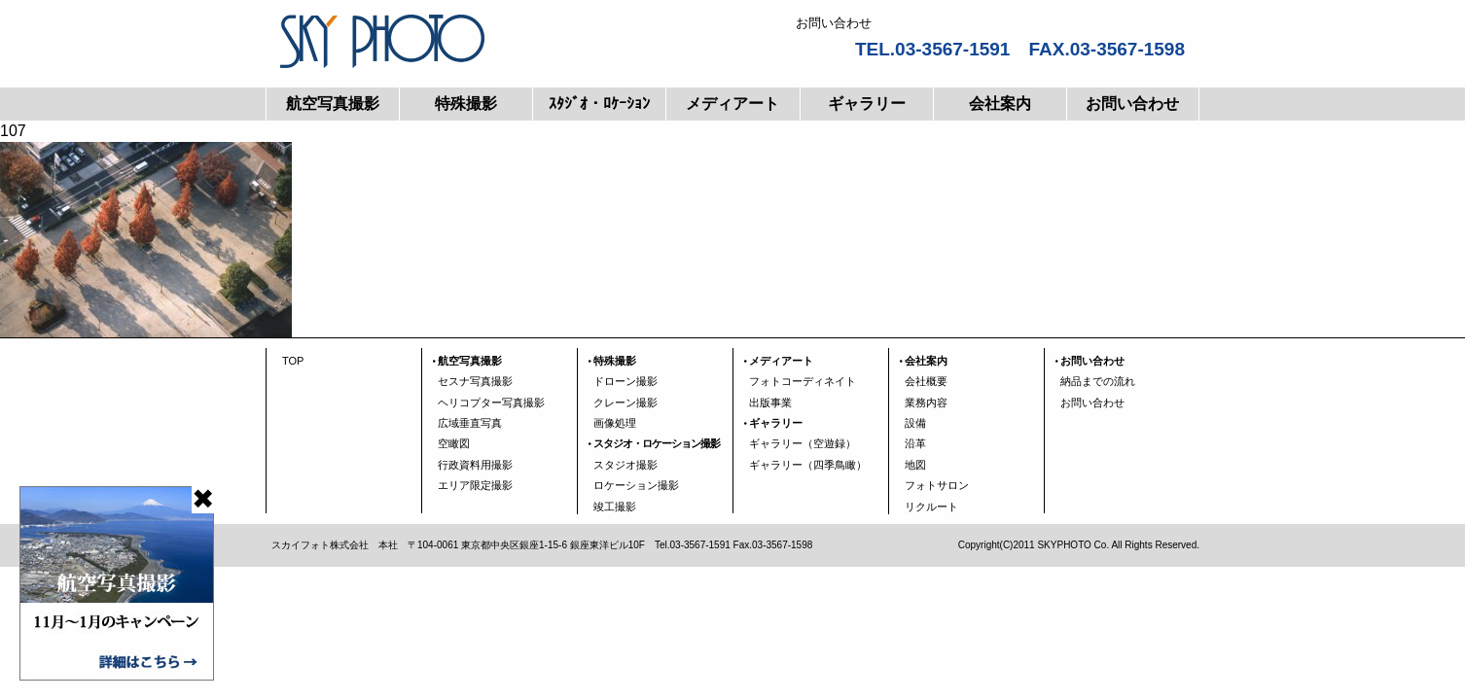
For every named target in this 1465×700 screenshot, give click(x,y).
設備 (915, 423)
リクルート (931, 506)
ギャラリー (867, 103)
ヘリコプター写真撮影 (491, 402)
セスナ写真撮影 (475, 381)
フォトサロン (937, 485)
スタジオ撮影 (625, 465)
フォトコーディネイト (802, 381)
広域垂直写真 (470, 423)
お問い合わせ (1132, 103)
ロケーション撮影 (636, 485)
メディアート (732, 103)
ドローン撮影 (625, 381)
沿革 (915, 443)
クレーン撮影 (625, 402)
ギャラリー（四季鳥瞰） (808, 465)
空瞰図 (454, 443)
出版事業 (770, 402)
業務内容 (926, 402)
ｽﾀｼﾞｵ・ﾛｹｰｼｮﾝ (599, 103)
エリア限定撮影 (475, 485)
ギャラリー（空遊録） (802, 443)
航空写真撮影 (332, 103)
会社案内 (1000, 103)
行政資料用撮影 (475, 465)
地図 (915, 465)
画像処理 (614, 423)
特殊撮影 (466, 103)
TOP (293, 361)
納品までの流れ (1097, 381)
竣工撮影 (614, 506)
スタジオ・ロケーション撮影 (656, 443)
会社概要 (926, 381)
